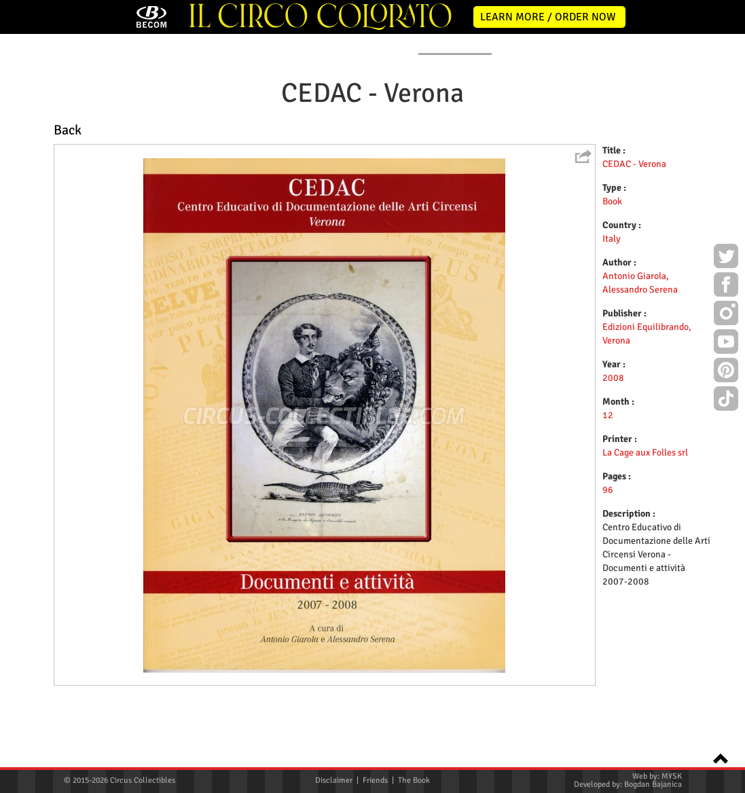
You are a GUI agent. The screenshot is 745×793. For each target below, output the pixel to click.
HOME (76, 144)
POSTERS (287, 144)
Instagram (726, 315)
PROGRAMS (366, 144)
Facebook (726, 286)
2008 (613, 478)
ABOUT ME (211, 144)
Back (67, 230)
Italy (611, 339)
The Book (414, 780)
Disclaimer (333, 780)
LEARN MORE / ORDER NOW (548, 17)
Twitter (726, 258)
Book (612, 302)
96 (607, 590)
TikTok (726, 400)
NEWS (139, 144)
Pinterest (726, 372)
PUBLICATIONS (455, 144)
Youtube (726, 343)
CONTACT (645, 144)
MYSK (671, 776)
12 (607, 515)
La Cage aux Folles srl (645, 553)
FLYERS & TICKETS (555, 144)
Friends (375, 780)
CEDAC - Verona (634, 264)
